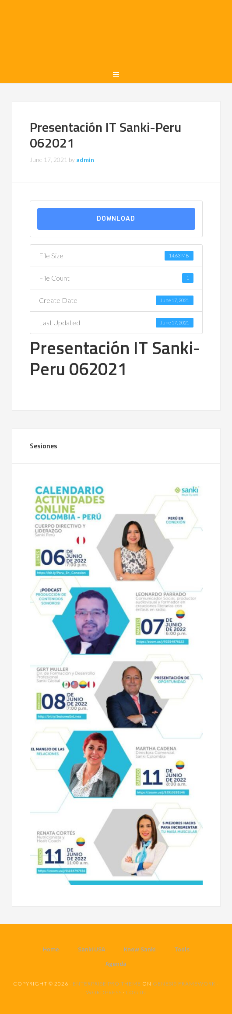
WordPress (104, 992)
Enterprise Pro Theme (107, 983)
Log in (136, 992)
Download (116, 218)
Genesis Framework (184, 983)
